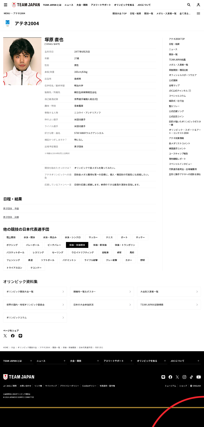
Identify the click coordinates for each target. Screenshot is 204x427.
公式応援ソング (176, 111)
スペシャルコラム (177, 95)
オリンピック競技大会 (27, 347)
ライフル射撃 (91, 260)
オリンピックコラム (17, 317)
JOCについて (144, 4)
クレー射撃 (111, 260)
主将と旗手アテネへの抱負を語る (185, 174)
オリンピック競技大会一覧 (20, 291)
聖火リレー (174, 106)
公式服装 (173, 80)
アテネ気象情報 (176, 138)
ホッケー (140, 237)
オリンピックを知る (124, 4)
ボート (124, 237)
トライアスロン (14, 267)
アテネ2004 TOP (177, 38)
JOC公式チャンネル (178, 90)
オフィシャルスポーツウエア (183, 75)
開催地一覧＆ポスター (84, 291)
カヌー (128, 260)
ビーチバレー (54, 244)
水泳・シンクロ (72, 237)
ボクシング (12, 244)
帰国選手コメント (177, 148)
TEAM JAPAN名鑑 (177, 59)
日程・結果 (135, 13)
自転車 (105, 252)
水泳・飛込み (50, 237)
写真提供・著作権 (107, 385)
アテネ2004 (45, 347)
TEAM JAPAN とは (17, 360)
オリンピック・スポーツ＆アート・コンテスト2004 (185, 131)
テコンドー (36, 267)
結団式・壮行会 (176, 100)
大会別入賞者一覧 (149, 291)
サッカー (93, 237)
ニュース (69, 4)
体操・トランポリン (125, 244)
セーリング (57, 252)
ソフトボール (47, 260)
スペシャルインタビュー (180, 163)
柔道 (30, 260)
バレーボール (32, 244)
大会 (13, 347)
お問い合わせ (25, 385)
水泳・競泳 (29, 237)
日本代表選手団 (85, 347)
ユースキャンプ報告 (178, 153)
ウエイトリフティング (83, 252)
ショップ (183, 385)
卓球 (119, 252)
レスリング (38, 252)
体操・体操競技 (69, 347)
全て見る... (185, 13)
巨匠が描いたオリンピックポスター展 (185, 123)
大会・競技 (84, 360)
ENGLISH (197, 385)
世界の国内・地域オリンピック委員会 (25, 304)
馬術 (132, 252)
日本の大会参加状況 (83, 304)
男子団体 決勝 (11, 217)
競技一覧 (148, 13)
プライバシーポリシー (69, 385)
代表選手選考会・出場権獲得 (183, 169)
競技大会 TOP (120, 13)
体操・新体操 (100, 244)
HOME (5, 347)
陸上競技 (11, 237)
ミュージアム (170, 385)
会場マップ (174, 85)
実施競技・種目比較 (178, 69)
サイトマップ (51, 385)
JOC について (185, 360)
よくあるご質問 (10, 385)
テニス (109, 237)
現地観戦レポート (177, 158)
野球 (142, 260)
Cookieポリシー (89, 385)
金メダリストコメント (179, 143)
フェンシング (13, 260)
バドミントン (69, 260)
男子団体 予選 (11, 208)
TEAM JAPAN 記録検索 (151, 304)
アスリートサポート (101, 4)
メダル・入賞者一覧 (166, 13)
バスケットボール (15, 252)
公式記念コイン (176, 116)
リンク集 (38, 385)
